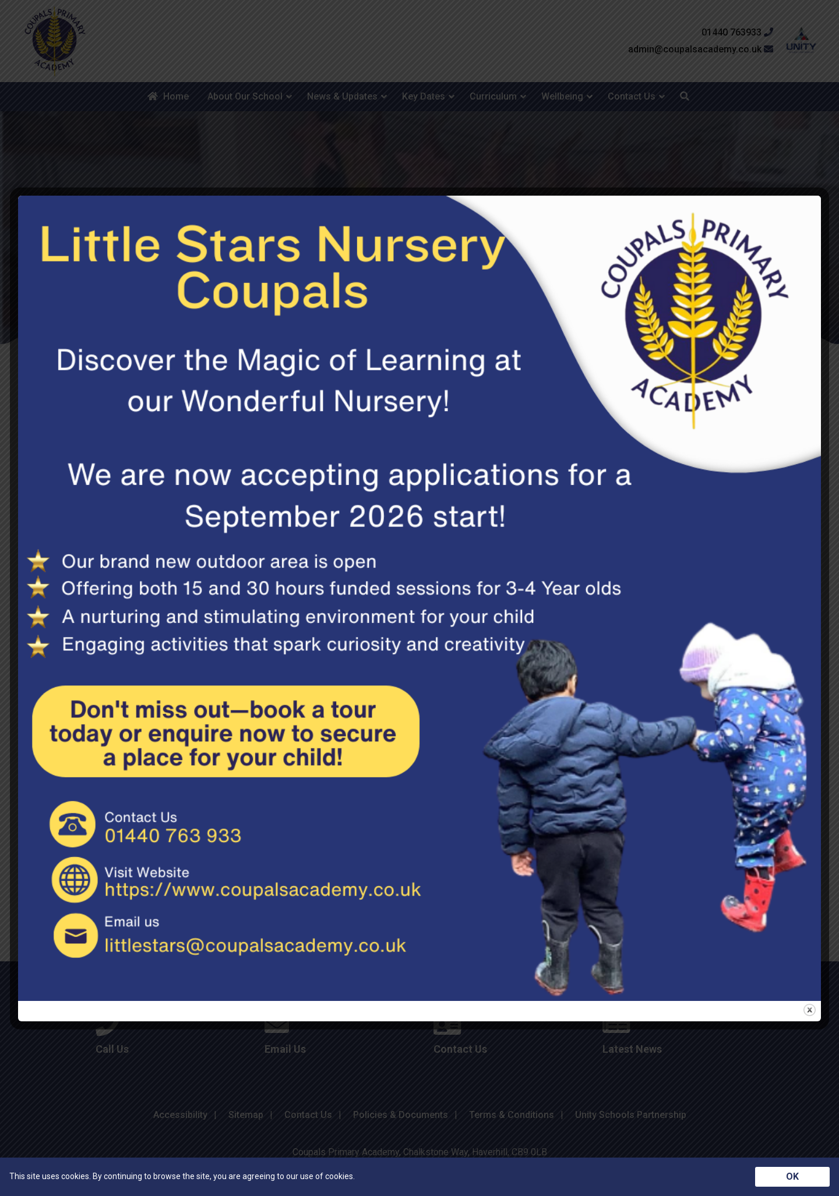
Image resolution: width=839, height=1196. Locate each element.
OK (792, 1176)
